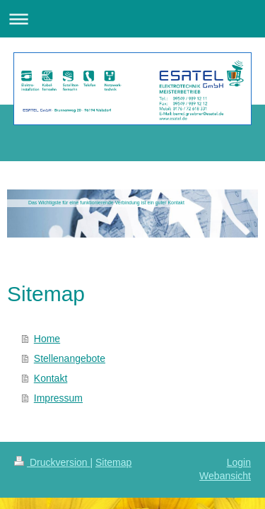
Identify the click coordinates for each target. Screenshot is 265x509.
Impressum (58, 398)
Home (47, 338)
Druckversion (52, 462)
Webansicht (225, 475)
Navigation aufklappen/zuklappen (132, 19)
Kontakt (50, 378)
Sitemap (113, 462)
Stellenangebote (69, 358)
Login (239, 462)
